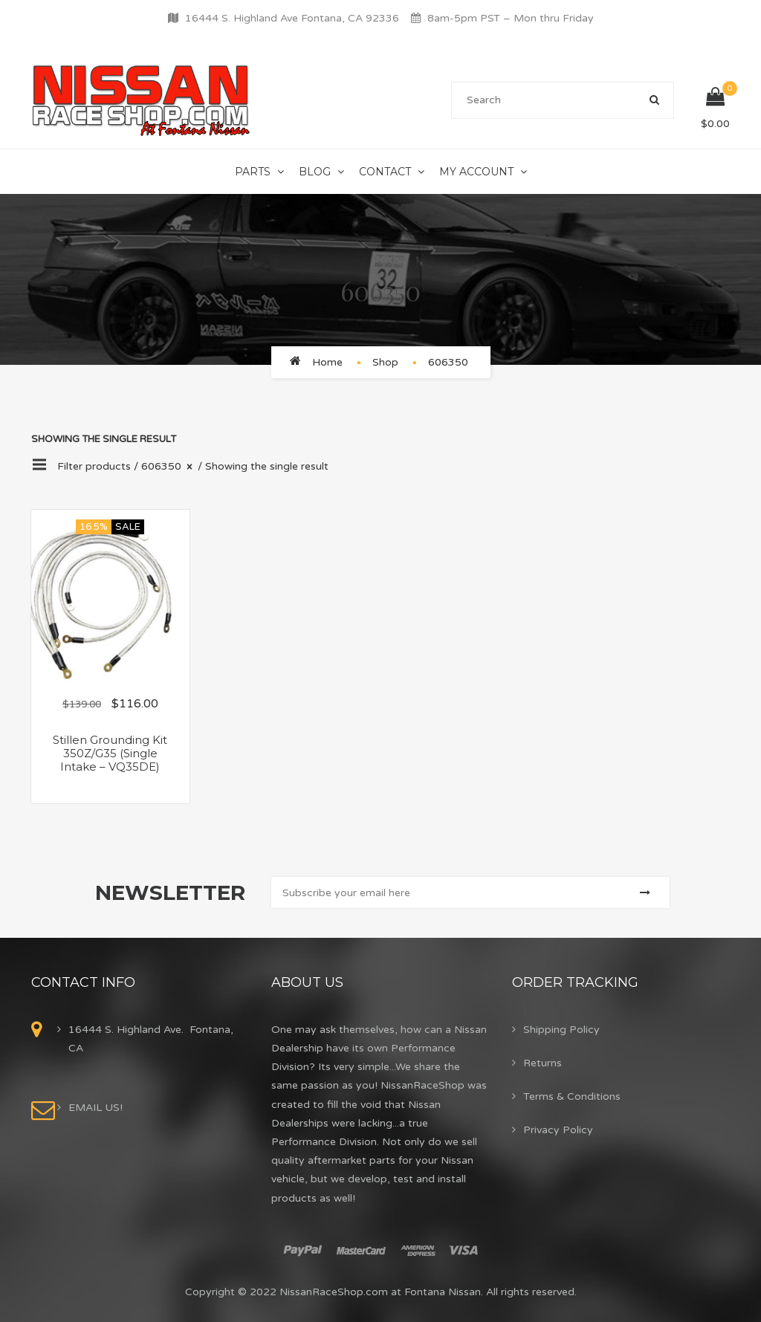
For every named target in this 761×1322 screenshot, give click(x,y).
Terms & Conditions (572, 1096)
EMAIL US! (95, 1107)
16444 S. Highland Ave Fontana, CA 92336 (292, 18)
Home (327, 362)
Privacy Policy (558, 1130)
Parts (253, 171)
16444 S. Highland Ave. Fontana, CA (150, 1038)
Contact (385, 171)
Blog (315, 171)
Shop (385, 362)
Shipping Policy (561, 1029)
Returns (542, 1063)
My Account (476, 171)
